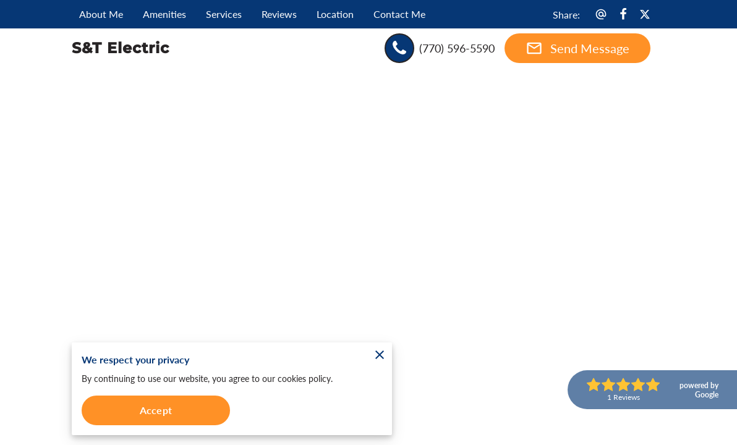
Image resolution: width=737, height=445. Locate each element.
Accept (156, 410)
